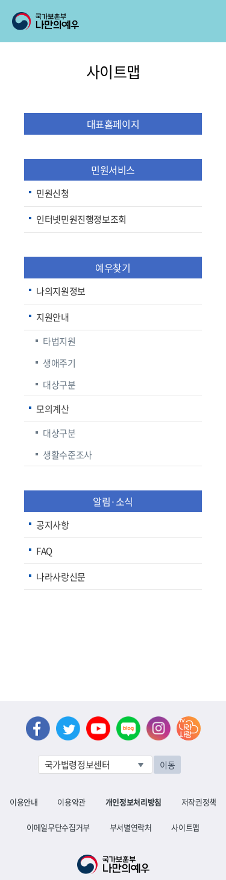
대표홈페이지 (113, 124)
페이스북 (38, 728)
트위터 (68, 728)
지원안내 (52, 317)
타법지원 (59, 341)
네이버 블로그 (128, 728)
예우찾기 (112, 267)
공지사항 (52, 525)
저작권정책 (198, 802)
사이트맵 (185, 827)
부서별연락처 (131, 827)
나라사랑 (189, 728)
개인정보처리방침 (133, 802)
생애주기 (59, 363)
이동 (167, 765)
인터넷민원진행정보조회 (81, 219)
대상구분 (59, 384)
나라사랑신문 (61, 576)
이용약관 (71, 802)
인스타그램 (158, 728)
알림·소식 (113, 501)
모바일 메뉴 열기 (206, 21)
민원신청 (52, 193)
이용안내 (24, 802)
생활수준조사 (67, 454)
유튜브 (98, 728)
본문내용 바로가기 (0, 0)
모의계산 (52, 409)
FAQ (44, 550)
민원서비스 (113, 169)
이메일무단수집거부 (58, 827)
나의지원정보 (61, 291)
